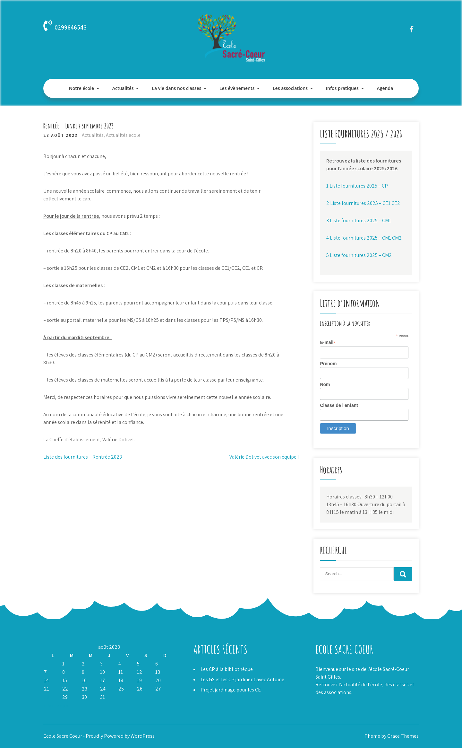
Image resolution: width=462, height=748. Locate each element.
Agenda (385, 88)
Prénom (328, 363)
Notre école (81, 88)
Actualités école (123, 135)
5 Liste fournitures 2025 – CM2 (359, 255)
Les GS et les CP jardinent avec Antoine (242, 679)
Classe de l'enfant (339, 405)
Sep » (62, 705)
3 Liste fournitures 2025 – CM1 (358, 220)
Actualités (123, 88)
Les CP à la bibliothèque (227, 669)
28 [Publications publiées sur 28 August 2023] (46, 697)
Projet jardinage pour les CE (231, 689)
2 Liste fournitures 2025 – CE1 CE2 (363, 203)
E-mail (328, 342)
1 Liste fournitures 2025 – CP (357, 185)
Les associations (290, 88)
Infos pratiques (342, 88)
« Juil (48, 705)
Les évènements (236, 88)
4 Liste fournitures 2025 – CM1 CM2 (364, 237)
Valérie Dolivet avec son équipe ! (264, 456)
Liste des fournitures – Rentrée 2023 (82, 456)
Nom (325, 384)
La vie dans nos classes (176, 88)
